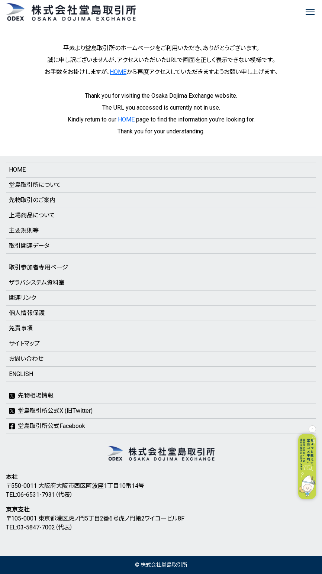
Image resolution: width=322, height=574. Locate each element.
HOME (118, 71)
